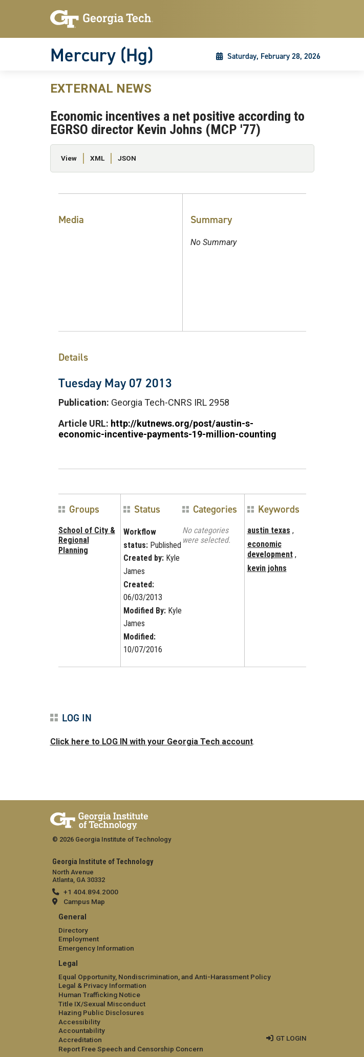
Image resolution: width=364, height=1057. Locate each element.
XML (97, 158)
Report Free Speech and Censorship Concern (130, 1049)
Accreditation (80, 1040)
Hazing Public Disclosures (101, 1012)
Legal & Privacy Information (102, 985)
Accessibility (79, 1022)
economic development (270, 549)
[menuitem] (182, 933)
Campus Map (84, 901)
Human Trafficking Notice (99, 994)
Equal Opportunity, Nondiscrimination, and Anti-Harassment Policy (164, 977)
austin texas (268, 530)
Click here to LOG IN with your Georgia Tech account (151, 741)
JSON (127, 158)
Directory (73, 930)
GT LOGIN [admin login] (291, 1038)
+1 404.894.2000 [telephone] (90, 892)
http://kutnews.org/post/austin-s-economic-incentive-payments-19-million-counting (167, 428)
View (69, 158)
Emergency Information (96, 948)
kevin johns (267, 568)
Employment (78, 939)
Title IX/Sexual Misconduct (101, 1004)
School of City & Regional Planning (86, 540)
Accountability (81, 1030)
